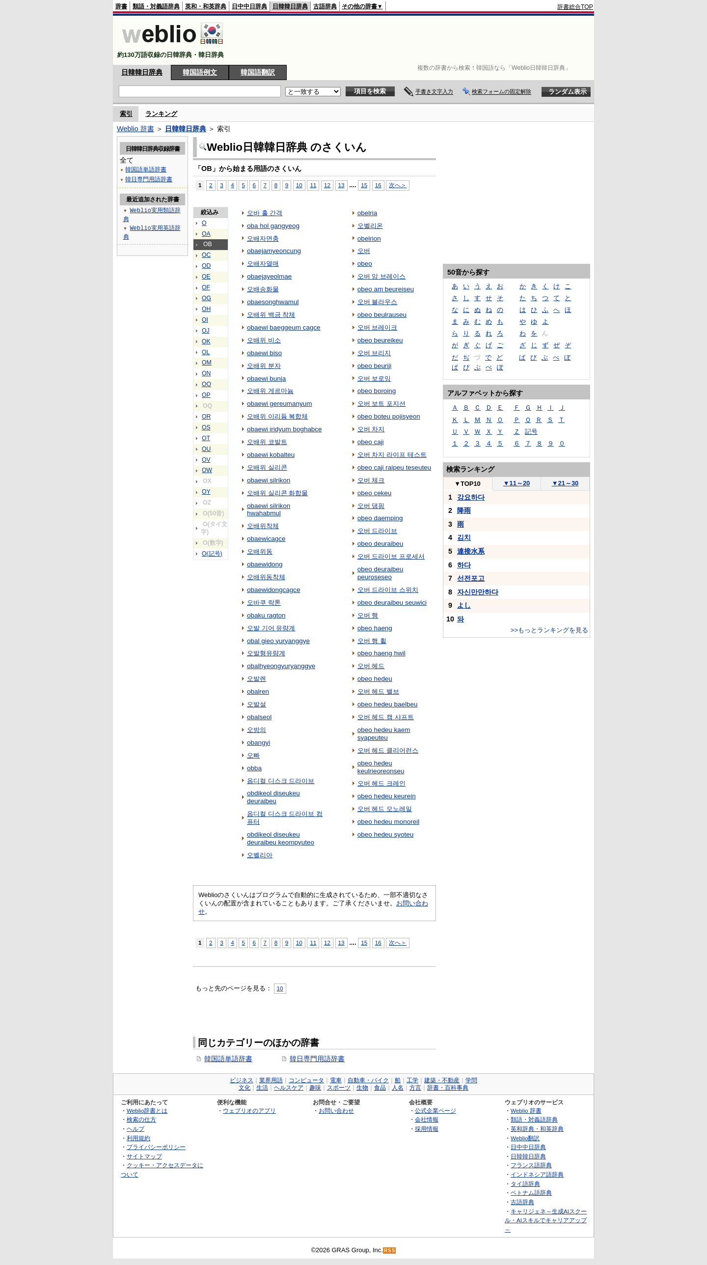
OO (206, 384)
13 (341, 185)
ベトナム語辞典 (531, 1192)
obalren (258, 691)
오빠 (253, 755)
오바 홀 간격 (264, 213)
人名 (398, 1088)
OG (206, 298)
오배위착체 (263, 526)
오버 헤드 (371, 666)
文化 (244, 1088)
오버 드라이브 (377, 530)
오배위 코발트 (267, 442)
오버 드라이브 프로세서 (391, 556)
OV (206, 459)
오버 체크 (371, 480)
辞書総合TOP (575, 6)
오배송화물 (263, 289)
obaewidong (265, 564)
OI (205, 319)
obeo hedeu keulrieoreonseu (381, 767)
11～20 (516, 483)
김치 (464, 537)
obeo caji (370, 442)
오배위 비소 (264, 340)
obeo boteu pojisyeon (388, 416)
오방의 (256, 729)
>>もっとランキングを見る (549, 630)
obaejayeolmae (269, 276)
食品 (380, 1088)
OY (206, 491)
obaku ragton (266, 615)
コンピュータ (306, 1080)
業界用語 (271, 1080)
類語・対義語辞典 (156, 6)
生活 (262, 1088)
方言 (415, 1088)
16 (378, 185)
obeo (364, 263)
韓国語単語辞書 (228, 1059)
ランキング (161, 113)
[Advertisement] (414, 40)
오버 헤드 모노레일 (384, 809)
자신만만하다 (477, 592)
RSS (390, 1250)
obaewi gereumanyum (279, 403)
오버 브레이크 (377, 327)
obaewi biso (264, 353)
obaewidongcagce (273, 589)
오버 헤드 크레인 (381, 783)
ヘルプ (135, 1128)
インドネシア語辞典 (537, 1174)
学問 (471, 1080)
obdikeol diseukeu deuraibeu (273, 797)
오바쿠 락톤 (264, 602)
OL (206, 352)
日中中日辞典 (249, 6)
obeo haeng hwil (381, 653)
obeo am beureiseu (385, 289)
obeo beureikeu (380, 340)
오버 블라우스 (377, 302)
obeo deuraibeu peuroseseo (380, 573)
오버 (363, 250)
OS (206, 427)
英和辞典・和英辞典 (537, 1128)
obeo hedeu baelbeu (387, 704)
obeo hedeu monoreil (388, 821)
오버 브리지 (374, 353)
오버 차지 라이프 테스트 (392, 454)
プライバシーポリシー (156, 1147)
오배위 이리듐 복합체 (277, 416)
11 (313, 185)
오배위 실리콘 (267, 467)
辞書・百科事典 (447, 1088)
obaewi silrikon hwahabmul (268, 509)
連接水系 (471, 551)
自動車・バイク (368, 1080)
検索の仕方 (141, 1119)
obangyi (258, 742)
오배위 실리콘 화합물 (277, 493)
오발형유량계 (266, 653)
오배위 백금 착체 (271, 314)
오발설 (256, 704)
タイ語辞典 (525, 1184)
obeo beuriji (374, 365)
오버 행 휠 (371, 641)
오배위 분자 (264, 365)
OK (206, 341)
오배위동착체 (266, 577)
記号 (531, 431)
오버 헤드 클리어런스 (387, 750)
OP (206, 395)
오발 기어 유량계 (271, 628)
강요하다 (471, 497)
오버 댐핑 (371, 505)
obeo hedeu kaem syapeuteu (383, 733)
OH (206, 309)
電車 (336, 1080)
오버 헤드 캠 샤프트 (385, 717)
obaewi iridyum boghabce (284, 429)
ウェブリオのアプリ (249, 1110)
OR (206, 416)
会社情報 (426, 1119)
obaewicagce (266, 538)
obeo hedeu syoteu (385, 834)
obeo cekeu (374, 493)
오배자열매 (263, 263)
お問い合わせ (336, 1110)
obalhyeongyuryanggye (281, 666)
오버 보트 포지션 (381, 403)
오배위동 (259, 551)
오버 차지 (371, 429)
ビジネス (241, 1080)
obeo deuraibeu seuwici (392, 602)
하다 (464, 565)
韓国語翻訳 (258, 72)
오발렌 (256, 678)
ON (206, 373)
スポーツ (339, 1088)
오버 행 (368, 615)
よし (464, 605)
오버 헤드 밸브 (378, 691)
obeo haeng (374, 628)
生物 (362, 1088)
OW (207, 470)
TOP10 (467, 483)
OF (206, 287)
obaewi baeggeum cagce (284, 327)
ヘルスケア (288, 1088)
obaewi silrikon (268, 480)
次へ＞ (398, 185)
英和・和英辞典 (205, 6)
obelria (367, 213)
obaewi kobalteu (271, 454)
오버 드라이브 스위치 (387, 589)
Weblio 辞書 (135, 129)
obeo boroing (376, 390)
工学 (412, 1080)
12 (327, 185)
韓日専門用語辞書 (317, 1059)
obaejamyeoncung (274, 250)
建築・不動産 (442, 1080)
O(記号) (212, 553)
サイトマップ (144, 1156)
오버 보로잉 (374, 378)
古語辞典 (325, 6)
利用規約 (138, 1138)
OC (206, 255)
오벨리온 (370, 225)
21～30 (565, 483)
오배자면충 (263, 238)
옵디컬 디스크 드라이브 (280, 781)
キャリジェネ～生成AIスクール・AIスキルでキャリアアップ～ (546, 1220)
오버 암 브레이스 (381, 276)
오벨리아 (259, 855)
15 (364, 185)
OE (206, 276)
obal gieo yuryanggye (278, 641)
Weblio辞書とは (147, 1110)
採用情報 (426, 1128)
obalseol (259, 717)
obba (254, 768)
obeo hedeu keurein (386, 796)
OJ (206, 330)
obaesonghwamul (273, 302)
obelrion (369, 238)
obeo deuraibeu (380, 543)
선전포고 (471, 578)
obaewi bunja (266, 378)
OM (207, 362)
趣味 (315, 1088)
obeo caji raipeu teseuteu (394, 467)
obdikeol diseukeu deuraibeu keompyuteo (280, 838)
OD (206, 265)
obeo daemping (380, 518)
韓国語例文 (200, 72)
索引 (126, 113)
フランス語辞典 (531, 1165)
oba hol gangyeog (273, 225)
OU (206, 449)
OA (206, 233)
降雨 (464, 510)
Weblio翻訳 (525, 1138)
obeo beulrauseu (382, 314)
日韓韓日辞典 (290, 6)
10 (299, 185)
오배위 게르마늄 (270, 390)
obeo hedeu (374, 678)
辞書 (121, 6)
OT (206, 438)
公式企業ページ (435, 1110)
